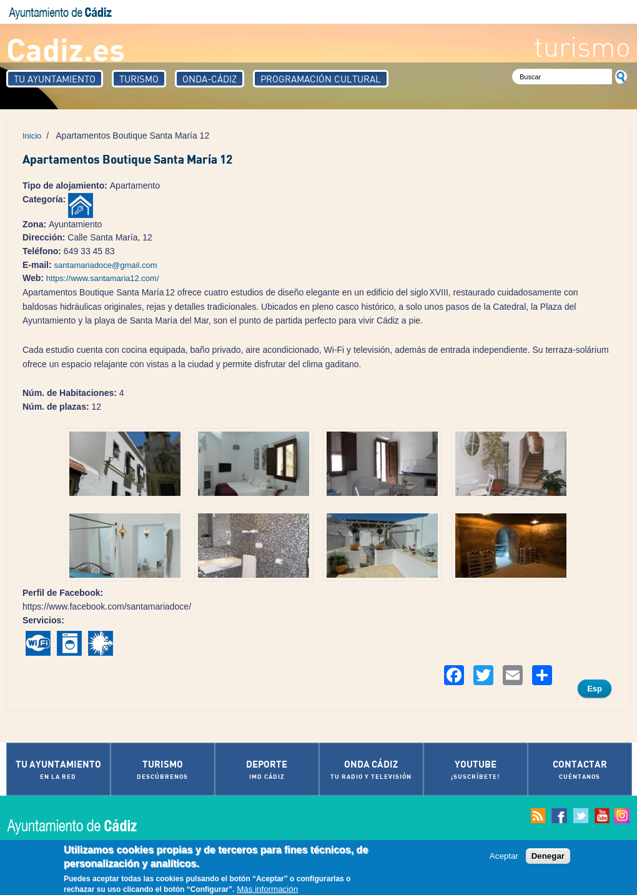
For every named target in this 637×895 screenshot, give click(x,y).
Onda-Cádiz (209, 78)
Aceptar (504, 856)
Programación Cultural (320, 78)
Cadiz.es (65, 48)
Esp (594, 688)
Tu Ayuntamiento (55, 78)
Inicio (31, 136)
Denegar (548, 856)
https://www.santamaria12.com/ (102, 278)
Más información (267, 889)
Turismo (139, 78)
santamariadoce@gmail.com (105, 265)
